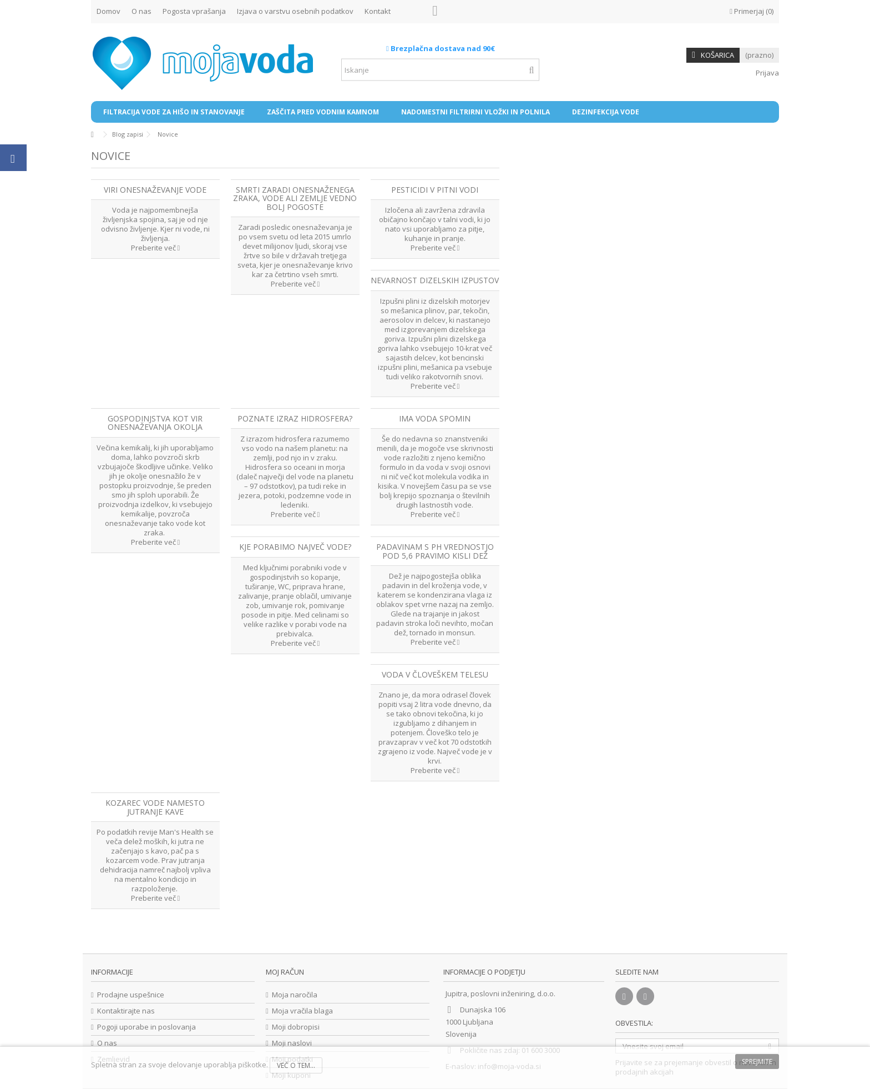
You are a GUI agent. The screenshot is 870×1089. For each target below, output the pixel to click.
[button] (174, 112)
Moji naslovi (292, 1043)
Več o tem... (296, 1065)
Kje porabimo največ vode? (295, 546)
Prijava (766, 73)
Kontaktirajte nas (126, 1011)
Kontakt (378, 11)
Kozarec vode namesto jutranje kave (155, 806)
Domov (108, 11)
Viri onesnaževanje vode (155, 189)
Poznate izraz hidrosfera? (294, 418)
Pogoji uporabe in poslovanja (146, 1027)
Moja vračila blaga (302, 1011)
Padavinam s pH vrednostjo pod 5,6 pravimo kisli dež (435, 550)
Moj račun (285, 972)
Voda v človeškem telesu (435, 674)
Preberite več (155, 248)
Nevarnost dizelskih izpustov (435, 280)
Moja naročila (294, 995)
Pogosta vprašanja (194, 11)
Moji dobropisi (296, 1027)
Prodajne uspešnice (130, 995)
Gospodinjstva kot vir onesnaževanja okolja (155, 422)
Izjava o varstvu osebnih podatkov (295, 11)
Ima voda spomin (435, 418)
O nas (141, 11)
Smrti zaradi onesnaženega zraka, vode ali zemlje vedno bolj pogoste (295, 198)
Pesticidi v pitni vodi (434, 189)
